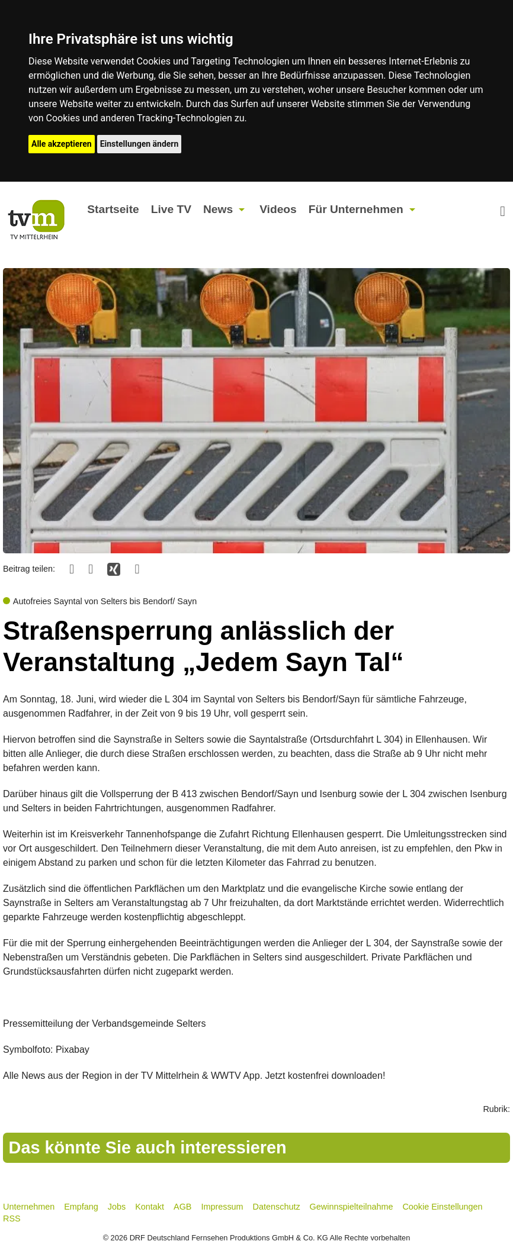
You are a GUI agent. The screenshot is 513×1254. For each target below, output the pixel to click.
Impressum (222, 1206)
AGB (182, 1206)
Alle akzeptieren (61, 144)
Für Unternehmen (356, 209)
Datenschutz (276, 1206)
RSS (12, 1218)
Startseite (113, 209)
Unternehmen (28, 1206)
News (218, 209)
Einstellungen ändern (139, 144)
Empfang (81, 1206)
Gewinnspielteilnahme (351, 1206)
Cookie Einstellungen (442, 1206)
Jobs (117, 1206)
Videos (278, 209)
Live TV (171, 209)
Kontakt (149, 1206)
